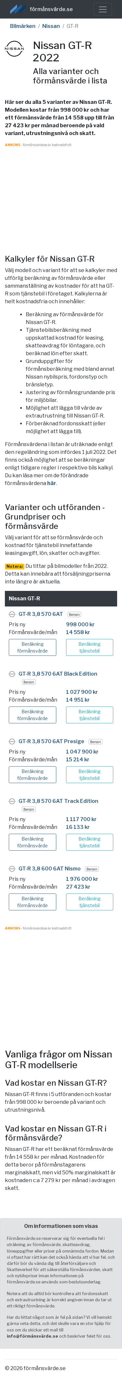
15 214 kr (77, 759)
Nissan (51, 26)
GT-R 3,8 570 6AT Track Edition (58, 801)
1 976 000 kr (82, 879)
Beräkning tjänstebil (89, 647)
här (51, 483)
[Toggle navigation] (103, 9)
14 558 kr (78, 632)
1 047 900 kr (82, 752)
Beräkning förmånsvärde (32, 647)
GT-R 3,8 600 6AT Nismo (50, 869)
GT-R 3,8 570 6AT (41, 614)
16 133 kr (78, 827)
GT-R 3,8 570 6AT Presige (51, 741)
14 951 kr (78, 700)
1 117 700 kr (81, 819)
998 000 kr (80, 624)
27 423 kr (78, 887)
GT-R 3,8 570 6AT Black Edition (58, 674)
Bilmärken (22, 26)
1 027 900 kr (82, 692)
